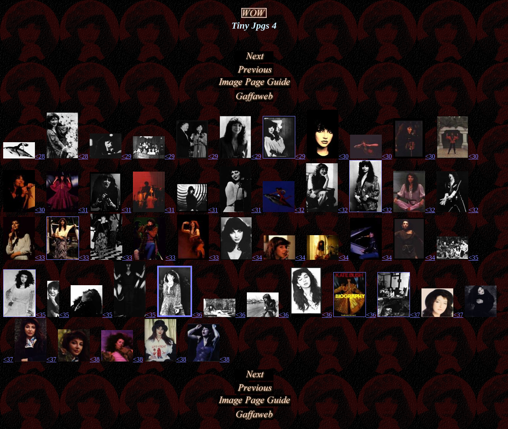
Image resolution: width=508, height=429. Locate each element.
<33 (40, 258)
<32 (299, 211)
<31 (83, 211)
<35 (473, 258)
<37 (415, 316)
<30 (343, 157)
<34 (257, 258)
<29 (126, 157)
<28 (40, 157)
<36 (197, 316)
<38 (95, 360)
